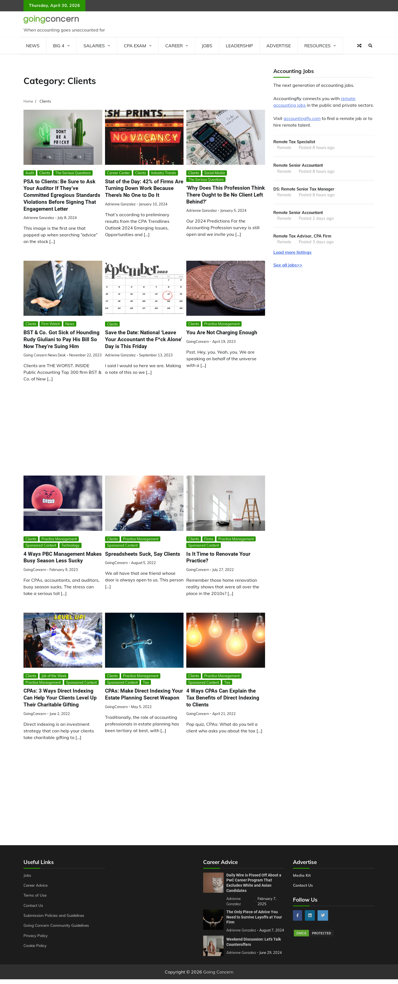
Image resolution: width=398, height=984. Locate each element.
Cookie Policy (35, 945)
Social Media (214, 173)
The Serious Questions (73, 173)
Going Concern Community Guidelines (57, 925)
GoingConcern (197, 341)
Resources (317, 45)
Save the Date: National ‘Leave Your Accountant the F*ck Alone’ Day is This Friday (143, 339)
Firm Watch (50, 324)
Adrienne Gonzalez (38, 217)
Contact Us (33, 905)
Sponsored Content (40, 545)
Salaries (94, 45)
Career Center (118, 173)
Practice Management (222, 324)
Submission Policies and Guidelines (55, 915)
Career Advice (36, 885)
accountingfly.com (302, 118)
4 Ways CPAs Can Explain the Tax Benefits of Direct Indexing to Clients (222, 698)
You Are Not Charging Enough (221, 332)
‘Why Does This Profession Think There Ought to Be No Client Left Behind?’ (225, 195)
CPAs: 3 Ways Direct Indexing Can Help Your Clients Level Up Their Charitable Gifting (60, 698)
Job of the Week (54, 676)
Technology (70, 545)
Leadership (239, 45)
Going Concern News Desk (44, 355)
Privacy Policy (36, 935)
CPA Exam (135, 45)
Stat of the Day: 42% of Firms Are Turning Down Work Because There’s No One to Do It (144, 188)
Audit (29, 173)
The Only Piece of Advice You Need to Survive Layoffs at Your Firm (254, 916)
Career (174, 45)
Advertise (278, 45)
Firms (208, 539)
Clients (44, 173)
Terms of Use (35, 895)
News (33, 45)
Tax (146, 682)
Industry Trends (163, 173)
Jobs (207, 45)
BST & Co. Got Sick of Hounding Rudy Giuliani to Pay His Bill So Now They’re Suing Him (61, 339)
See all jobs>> (287, 266)
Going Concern (218, 976)
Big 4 (58, 45)
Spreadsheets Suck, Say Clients (142, 554)
